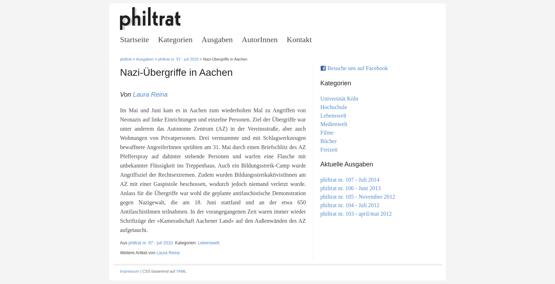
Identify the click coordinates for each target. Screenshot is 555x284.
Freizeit (329, 150)
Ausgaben (217, 39)
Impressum (129, 271)
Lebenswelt (208, 242)
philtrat (126, 59)
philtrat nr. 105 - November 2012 (357, 197)
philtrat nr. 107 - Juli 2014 (349, 180)
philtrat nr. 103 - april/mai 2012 (356, 214)
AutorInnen (260, 39)
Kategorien (175, 39)
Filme (326, 133)
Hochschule (333, 107)
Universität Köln (339, 99)
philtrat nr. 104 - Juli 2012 (349, 205)
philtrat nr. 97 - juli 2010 (178, 59)
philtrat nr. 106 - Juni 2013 (350, 188)
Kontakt (299, 39)
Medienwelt (334, 124)
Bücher (328, 141)
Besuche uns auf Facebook (357, 68)
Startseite (134, 39)
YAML (181, 271)
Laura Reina (150, 94)
